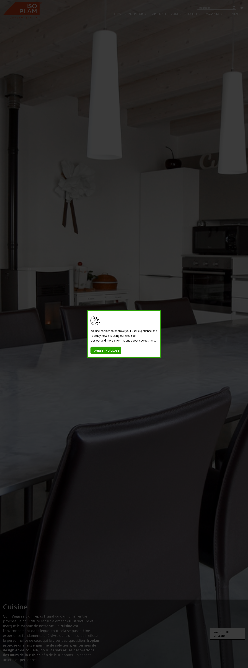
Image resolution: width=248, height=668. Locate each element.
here (152, 340)
